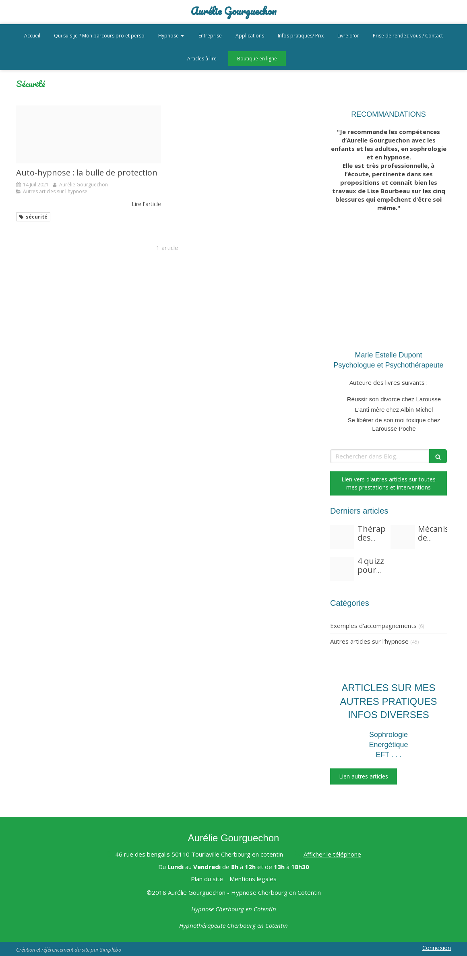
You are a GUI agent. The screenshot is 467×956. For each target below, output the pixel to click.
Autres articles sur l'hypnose (369, 641)
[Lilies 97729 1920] (403, 537)
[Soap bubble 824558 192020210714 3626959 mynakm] (88, 134)
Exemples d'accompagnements (373, 626)
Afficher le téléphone (332, 854)
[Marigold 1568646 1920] (342, 569)
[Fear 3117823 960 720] (342, 537)
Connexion (436, 948)
